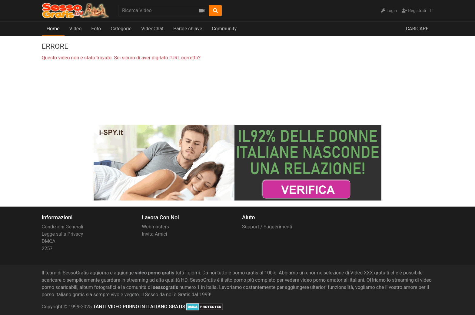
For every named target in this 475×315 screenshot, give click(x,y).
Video (75, 28)
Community (224, 28)
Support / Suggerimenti (267, 227)
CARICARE (417, 28)
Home (53, 28)
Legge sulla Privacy (62, 234)
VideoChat (152, 28)
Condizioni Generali (62, 227)
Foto (96, 28)
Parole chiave (187, 28)
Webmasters (155, 227)
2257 (47, 248)
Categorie (121, 28)
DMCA (48, 241)
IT (431, 10)
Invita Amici (154, 234)
